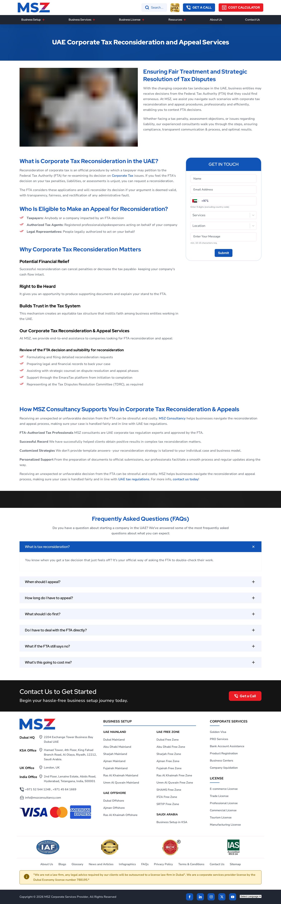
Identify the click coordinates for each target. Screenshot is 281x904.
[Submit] (223, 253)
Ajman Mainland (114, 761)
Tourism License (221, 818)
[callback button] (199, 7)
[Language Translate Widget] (250, 896)
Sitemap (235, 864)
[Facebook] (189, 896)
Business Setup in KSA (171, 822)
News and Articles (101, 864)
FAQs (145, 864)
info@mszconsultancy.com (43, 798)
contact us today (185, 479)
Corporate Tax (122, 175)
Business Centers (221, 761)
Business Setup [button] (31, 19)
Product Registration (224, 753)
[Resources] (185, 19)
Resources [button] (175, 19)
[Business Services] (94, 19)
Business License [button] (129, 19)
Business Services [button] (80, 19)
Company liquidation (224, 768)
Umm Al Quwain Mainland (121, 783)
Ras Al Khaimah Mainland (120, 775)
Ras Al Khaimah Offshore (120, 815)
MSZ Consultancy (172, 418)
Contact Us (252, 19)
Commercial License (223, 810)
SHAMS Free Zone (168, 790)
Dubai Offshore (113, 801)
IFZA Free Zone (166, 797)
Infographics (127, 864)
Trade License (219, 796)
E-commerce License (224, 789)
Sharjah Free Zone (168, 754)
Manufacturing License (225, 825)
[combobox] (192, 215)
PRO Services (219, 739)
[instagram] (211, 896)
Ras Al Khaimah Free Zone (174, 775)
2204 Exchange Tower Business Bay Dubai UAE (68, 739)
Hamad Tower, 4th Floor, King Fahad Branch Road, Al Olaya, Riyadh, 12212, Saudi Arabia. (70, 754)
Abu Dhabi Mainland (117, 747)
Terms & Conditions (191, 864)
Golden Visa (218, 732)
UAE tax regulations (133, 479)
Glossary (77, 864)
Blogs (62, 864)
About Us (216, 19)
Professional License (224, 803)
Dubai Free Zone (167, 740)
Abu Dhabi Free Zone (170, 747)
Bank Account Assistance (227, 746)
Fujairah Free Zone (169, 768)
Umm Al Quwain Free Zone (174, 783)
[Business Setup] (43, 19)
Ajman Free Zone (167, 761)
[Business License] (143, 19)
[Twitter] (221, 896)
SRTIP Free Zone (167, 804)
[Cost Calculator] (241, 7)
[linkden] (200, 896)
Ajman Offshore (114, 808)
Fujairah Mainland (115, 768)
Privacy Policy (163, 864)
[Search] (154, 7)
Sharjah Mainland (115, 754)
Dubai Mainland (114, 740)
